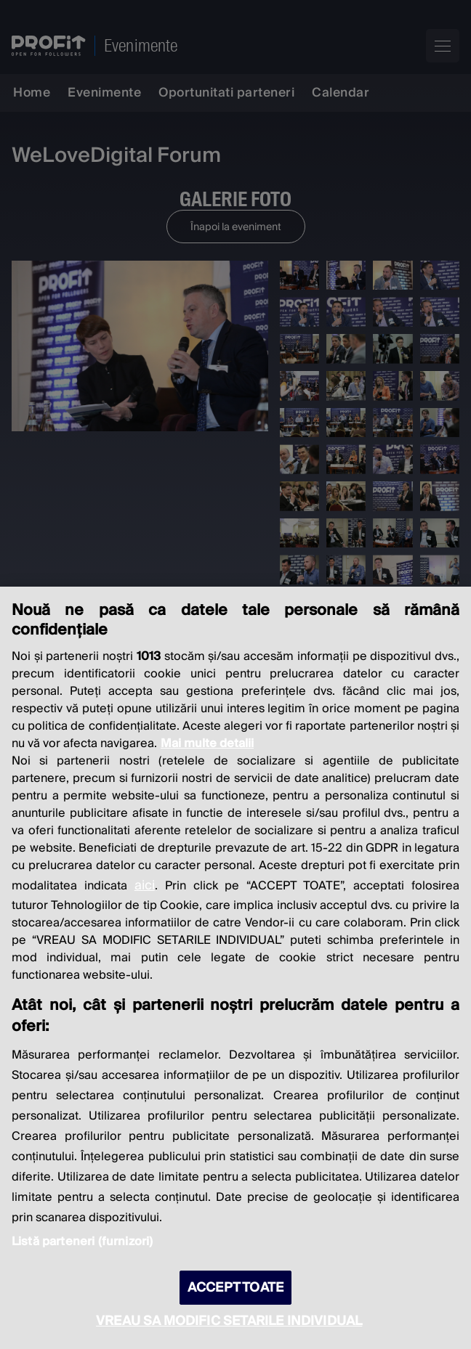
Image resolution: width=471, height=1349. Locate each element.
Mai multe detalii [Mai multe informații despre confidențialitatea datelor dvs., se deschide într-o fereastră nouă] (207, 743)
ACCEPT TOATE (235, 1287)
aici (144, 885)
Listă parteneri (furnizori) (82, 1241)
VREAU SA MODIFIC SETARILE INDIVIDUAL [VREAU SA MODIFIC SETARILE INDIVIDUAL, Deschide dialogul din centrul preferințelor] (229, 1321)
